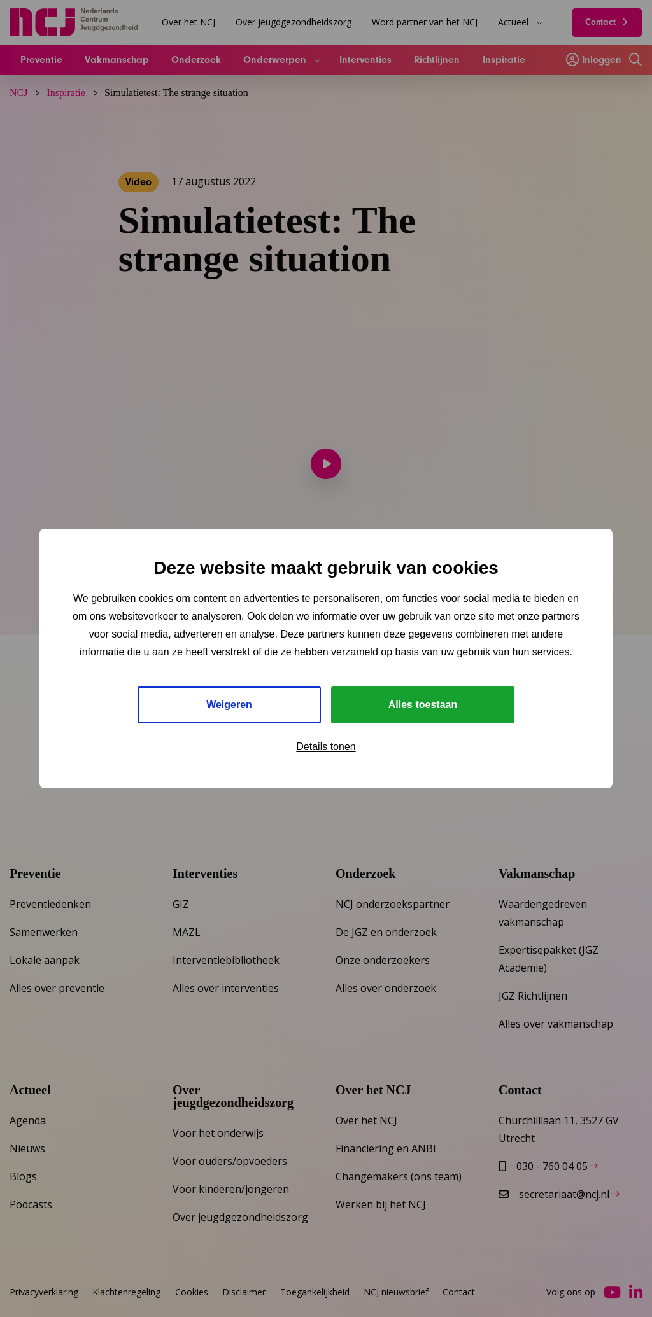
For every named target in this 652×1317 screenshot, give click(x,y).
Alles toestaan (422, 704)
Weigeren (229, 704)
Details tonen (325, 746)
